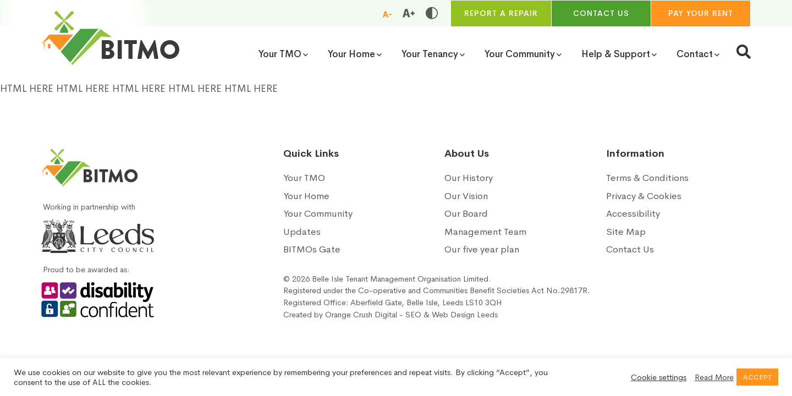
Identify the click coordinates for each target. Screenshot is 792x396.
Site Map (626, 232)
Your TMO (304, 178)
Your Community (318, 213)
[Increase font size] (408, 13)
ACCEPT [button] (757, 377)
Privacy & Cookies (643, 196)
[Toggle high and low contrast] (431, 13)
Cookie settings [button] (658, 377)
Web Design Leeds (465, 315)
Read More (714, 377)
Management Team (485, 232)
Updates (302, 232)
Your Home (306, 196)
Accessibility (633, 213)
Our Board (466, 213)
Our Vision (466, 196)
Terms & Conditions (647, 178)
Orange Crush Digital (361, 315)
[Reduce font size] (387, 13)
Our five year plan (481, 249)
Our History (468, 178)
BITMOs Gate (311, 249)
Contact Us (630, 249)
